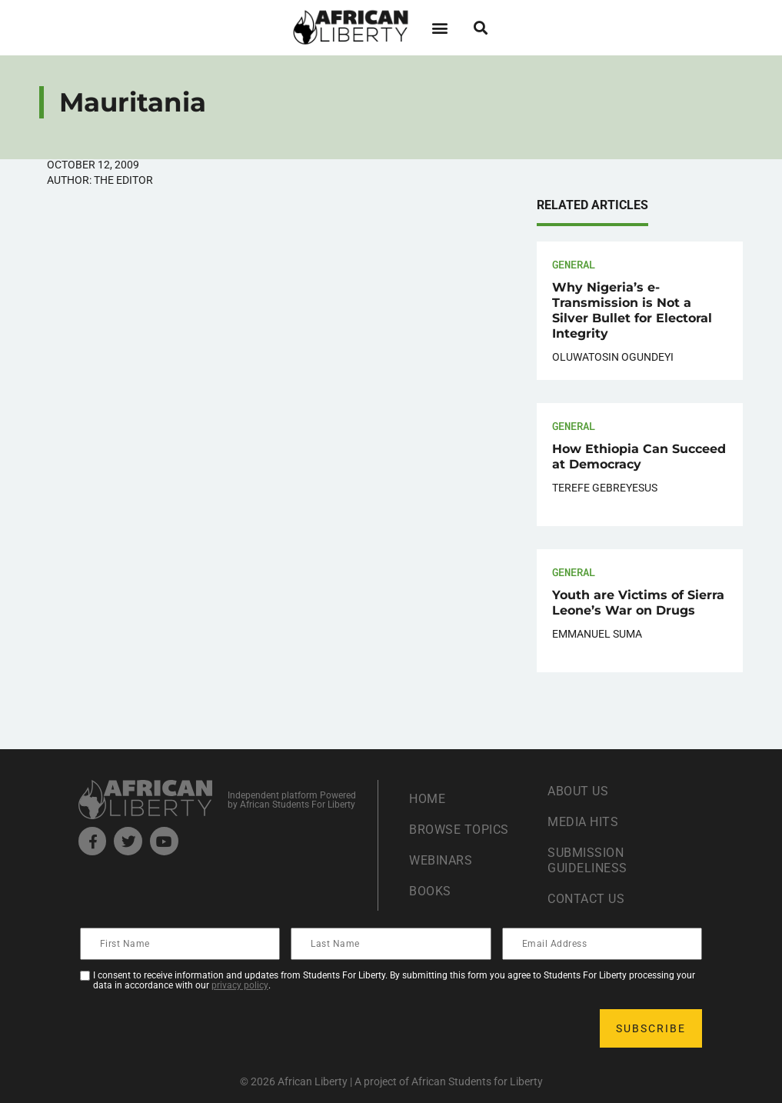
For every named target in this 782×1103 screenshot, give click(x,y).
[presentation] (198, 1028)
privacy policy (239, 985)
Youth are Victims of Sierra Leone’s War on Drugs (638, 603)
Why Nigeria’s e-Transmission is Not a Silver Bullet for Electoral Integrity (632, 310)
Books (430, 891)
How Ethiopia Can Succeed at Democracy (639, 457)
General (573, 264)
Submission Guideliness (587, 860)
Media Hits (582, 822)
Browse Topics (459, 829)
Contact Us (585, 898)
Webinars (440, 860)
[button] (440, 27)
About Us (577, 791)
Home (427, 798)
